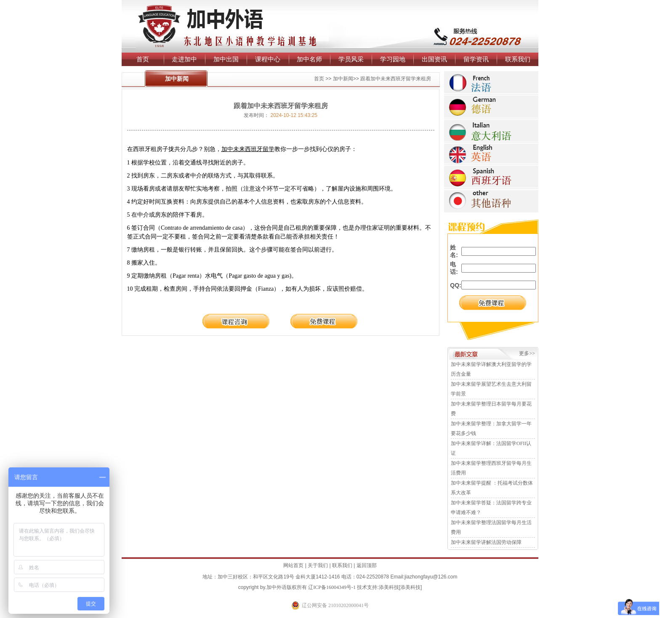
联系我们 (517, 59)
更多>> (527, 353)
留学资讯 (476, 59)
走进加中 (184, 59)
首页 (142, 59)
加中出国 (226, 59)
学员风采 (351, 59)
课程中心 (267, 59)
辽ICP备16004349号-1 (332, 587)
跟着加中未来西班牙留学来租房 (395, 79)
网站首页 (293, 565)
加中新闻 (343, 79)
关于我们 (318, 565)
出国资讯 (434, 59)
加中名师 (309, 59)
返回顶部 (367, 565)
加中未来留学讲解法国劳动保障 (486, 542)
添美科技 (389, 587)
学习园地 (392, 59)
